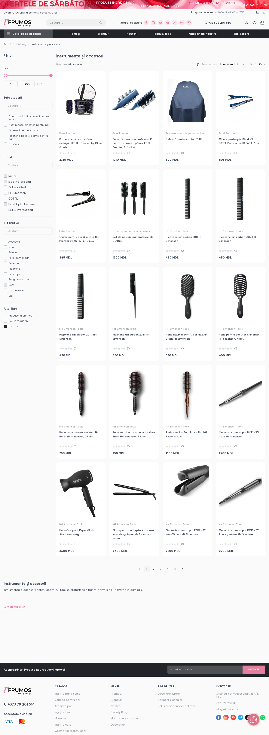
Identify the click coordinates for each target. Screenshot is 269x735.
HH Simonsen (5, 192)
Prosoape (14, 274)
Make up (60, 718)
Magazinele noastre (203, 33)
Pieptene (14, 268)
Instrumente (16, 290)
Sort (11, 284)
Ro (257, 12)
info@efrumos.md (227, 709)
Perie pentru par (18, 257)
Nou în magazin (18, 320)
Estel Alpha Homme (5, 204)
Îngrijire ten (62, 712)
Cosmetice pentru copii (71, 731)
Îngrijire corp (63, 724)
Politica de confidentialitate (177, 706)
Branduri (103, 33)
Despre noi (118, 724)
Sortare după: (210, 64)
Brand (8, 157)
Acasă (7, 44)
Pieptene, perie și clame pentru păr (28, 137)
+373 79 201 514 (226, 703)
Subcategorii (13, 97)
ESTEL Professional (5, 209)
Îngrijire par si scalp (67, 693)
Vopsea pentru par (67, 700)
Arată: (253, 64)
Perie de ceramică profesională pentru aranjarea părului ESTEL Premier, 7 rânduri (132, 143)
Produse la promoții (20, 315)
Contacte (223, 686)
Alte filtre (10, 308)
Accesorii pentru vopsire (23, 130)
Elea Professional (5, 181)
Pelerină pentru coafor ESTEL (184, 139)
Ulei (10, 295)
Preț (7, 68)
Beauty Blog (162, 33)
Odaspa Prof (5, 187)
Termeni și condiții (170, 700)
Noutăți (132, 33)
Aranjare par (63, 706)
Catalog (21, 44)
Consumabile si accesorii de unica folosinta (29, 118)
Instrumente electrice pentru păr (28, 124)
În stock (13, 326)
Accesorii (14, 241)
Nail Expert (241, 33)
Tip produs (11, 223)
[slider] (5, 75)
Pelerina (13, 252)
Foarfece (14, 144)
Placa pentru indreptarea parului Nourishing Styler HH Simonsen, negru (133, 534)
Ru (263, 12)
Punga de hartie (18, 279)
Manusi (12, 247)
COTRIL (5, 198)
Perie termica (16, 263)
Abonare (254, 669)
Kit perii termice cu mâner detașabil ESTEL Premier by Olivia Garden (80, 143)
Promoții (74, 33)
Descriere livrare (169, 693)
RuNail (5, 176)
